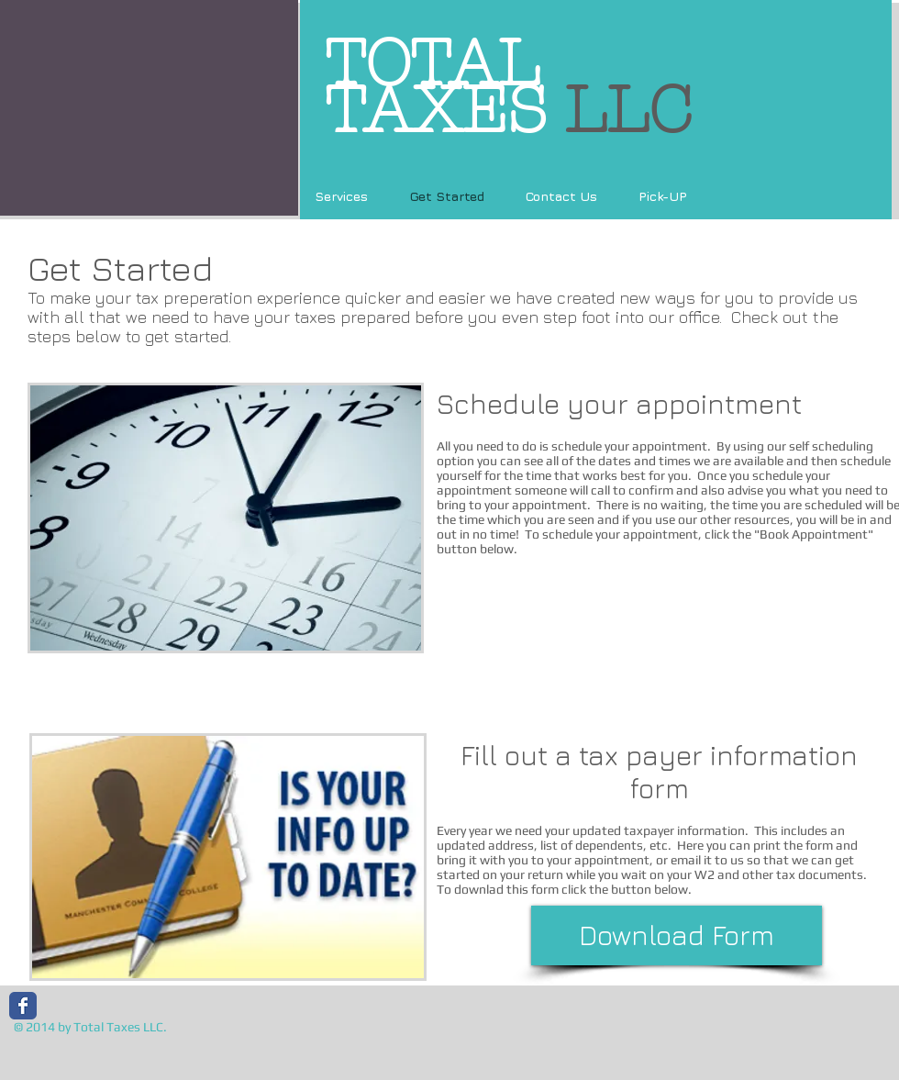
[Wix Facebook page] (23, 1005)
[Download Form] (676, 935)
